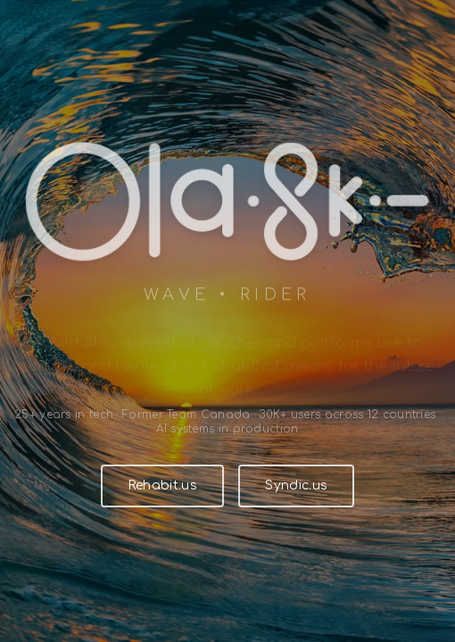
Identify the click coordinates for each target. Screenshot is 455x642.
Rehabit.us (163, 485)
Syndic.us (296, 485)
